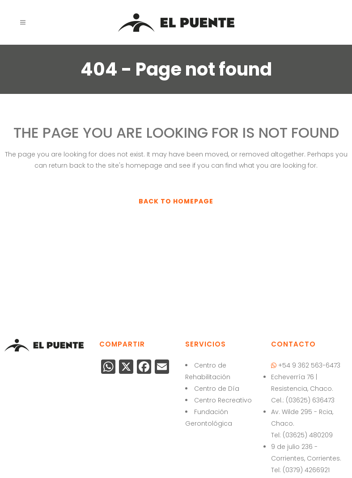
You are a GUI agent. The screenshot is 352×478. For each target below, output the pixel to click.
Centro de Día (216, 388)
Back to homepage (176, 201)
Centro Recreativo (223, 400)
